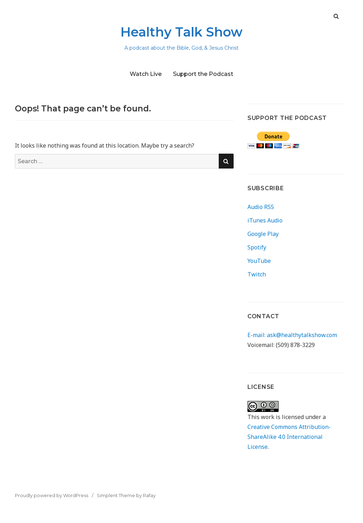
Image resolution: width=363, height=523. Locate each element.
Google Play (263, 234)
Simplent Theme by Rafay (126, 495)
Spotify (256, 247)
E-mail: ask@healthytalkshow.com (292, 335)
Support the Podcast (203, 74)
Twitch (256, 274)
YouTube (259, 261)
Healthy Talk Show (181, 32)
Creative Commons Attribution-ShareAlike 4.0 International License (289, 437)
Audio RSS (260, 207)
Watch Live (146, 74)
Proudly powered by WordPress (51, 495)
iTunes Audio (265, 220)
